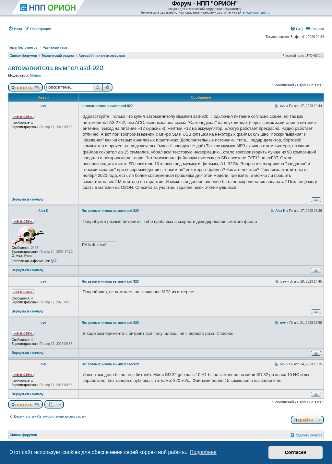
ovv (43, 106)
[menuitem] (15, 29)
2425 (34, 248)
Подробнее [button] (203, 452)
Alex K (43, 211)
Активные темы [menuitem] (55, 47)
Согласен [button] (295, 452)
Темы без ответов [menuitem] (22, 47)
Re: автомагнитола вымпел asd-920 (110, 211)
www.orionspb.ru (257, 12)
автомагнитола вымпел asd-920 (55, 67)
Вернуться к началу (27, 199)
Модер (35, 75)
